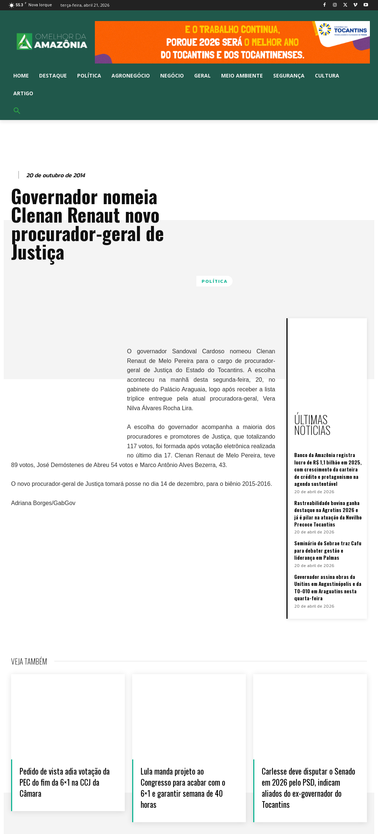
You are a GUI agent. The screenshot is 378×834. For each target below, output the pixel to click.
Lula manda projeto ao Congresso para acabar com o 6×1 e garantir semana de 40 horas (180, 767)
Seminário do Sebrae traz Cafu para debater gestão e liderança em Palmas (327, 532)
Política (214, 281)
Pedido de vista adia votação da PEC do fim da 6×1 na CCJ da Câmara (63, 761)
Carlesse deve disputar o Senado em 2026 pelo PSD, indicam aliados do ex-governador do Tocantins (308, 767)
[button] (17, 111)
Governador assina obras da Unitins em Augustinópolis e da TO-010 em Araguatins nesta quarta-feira (327, 568)
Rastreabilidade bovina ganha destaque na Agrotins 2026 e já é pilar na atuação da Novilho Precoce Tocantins (327, 498)
